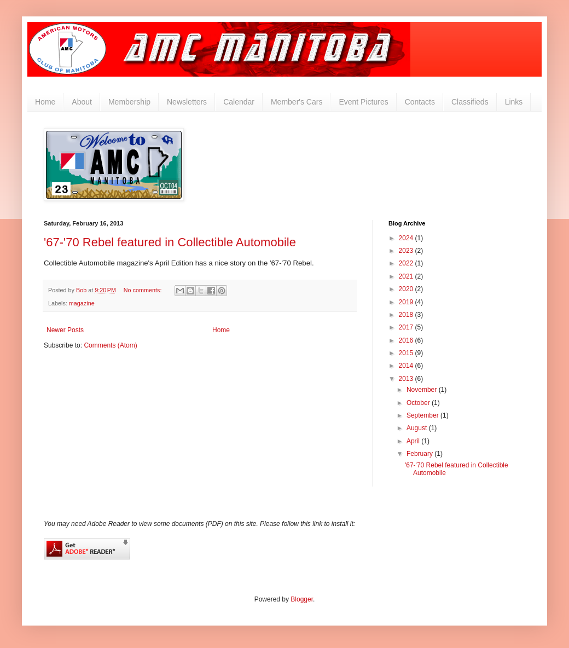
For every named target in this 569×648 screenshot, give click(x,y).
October (419, 403)
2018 (407, 315)
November (423, 390)
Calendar (238, 101)
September (423, 415)
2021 (407, 276)
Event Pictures (363, 101)
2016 (407, 340)
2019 (407, 302)
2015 (407, 353)
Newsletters (187, 101)
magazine (82, 303)
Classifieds (470, 101)
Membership (129, 101)
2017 (407, 327)
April (414, 441)
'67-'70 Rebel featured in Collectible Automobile (170, 242)
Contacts (420, 101)
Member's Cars (296, 101)
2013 (407, 379)
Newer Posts (65, 330)
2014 (407, 365)
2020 (407, 289)
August (418, 428)
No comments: (144, 290)
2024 (407, 238)
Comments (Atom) (110, 345)
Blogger (302, 599)
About (82, 101)
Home (45, 101)
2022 (407, 263)
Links (514, 101)
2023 (407, 250)
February (420, 454)
